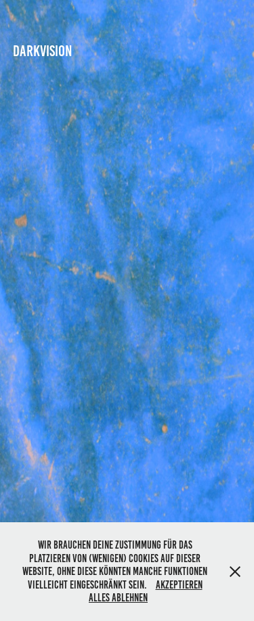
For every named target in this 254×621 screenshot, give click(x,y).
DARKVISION (42, 51)
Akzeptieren (179, 585)
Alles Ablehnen (118, 597)
